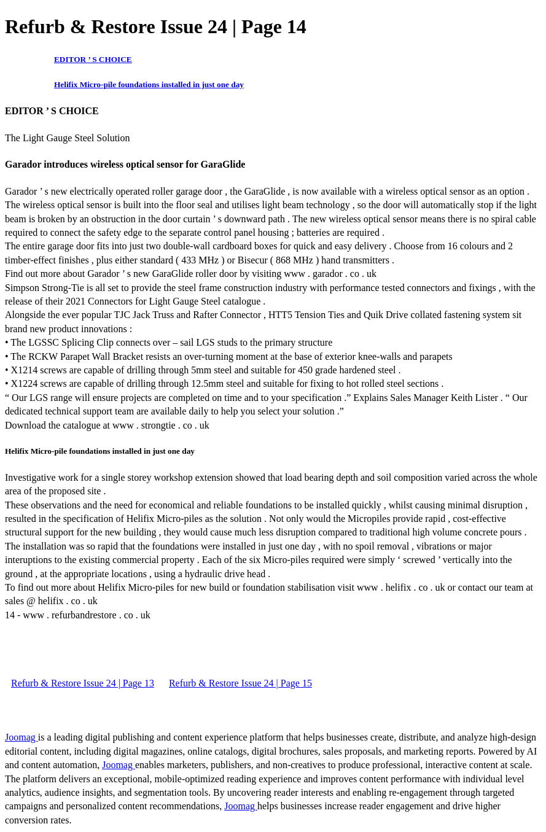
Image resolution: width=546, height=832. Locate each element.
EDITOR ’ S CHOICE (93, 59)
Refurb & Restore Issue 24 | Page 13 (82, 683)
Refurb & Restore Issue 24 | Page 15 (240, 683)
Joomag (21, 737)
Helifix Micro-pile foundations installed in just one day (149, 84)
